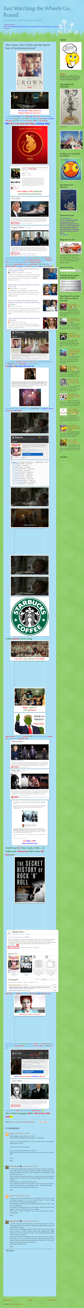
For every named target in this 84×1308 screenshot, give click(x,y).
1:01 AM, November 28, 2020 (30, 1221)
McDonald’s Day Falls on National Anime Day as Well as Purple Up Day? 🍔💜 (74, 352)
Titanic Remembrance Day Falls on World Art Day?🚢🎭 (74, 320)
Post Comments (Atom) (16, 1304)
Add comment (10, 1250)
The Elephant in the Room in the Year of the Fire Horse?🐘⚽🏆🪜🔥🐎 (74, 397)
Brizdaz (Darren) (14, 1166)
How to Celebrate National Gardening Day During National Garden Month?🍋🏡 (74, 428)
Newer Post (7, 1300)
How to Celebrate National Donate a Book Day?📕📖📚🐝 (74, 306)
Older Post (52, 1300)
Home (30, 1300)
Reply (11, 1160)
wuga (11, 1133)
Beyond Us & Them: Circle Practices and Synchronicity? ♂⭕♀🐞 (74, 382)
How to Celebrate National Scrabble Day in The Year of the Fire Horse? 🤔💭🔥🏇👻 (74, 411)
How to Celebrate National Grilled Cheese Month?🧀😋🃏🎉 (74, 368)
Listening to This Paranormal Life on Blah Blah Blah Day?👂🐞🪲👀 (74, 336)
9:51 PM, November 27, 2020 (21, 1195)
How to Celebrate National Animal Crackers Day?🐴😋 (73, 441)
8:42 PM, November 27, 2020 (30, 1166)
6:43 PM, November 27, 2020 (21, 1133)
